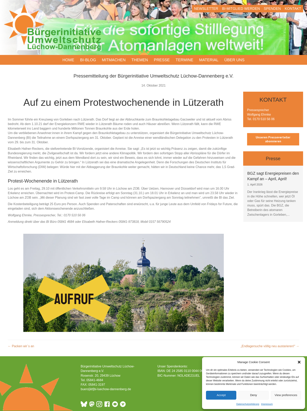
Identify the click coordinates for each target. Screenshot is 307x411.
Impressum (267, 404)
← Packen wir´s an (21, 346)
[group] (273, 194)
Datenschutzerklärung (247, 404)
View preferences (286, 395)
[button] (299, 362)
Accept (221, 395)
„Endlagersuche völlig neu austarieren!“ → (270, 346)
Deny (253, 395)
